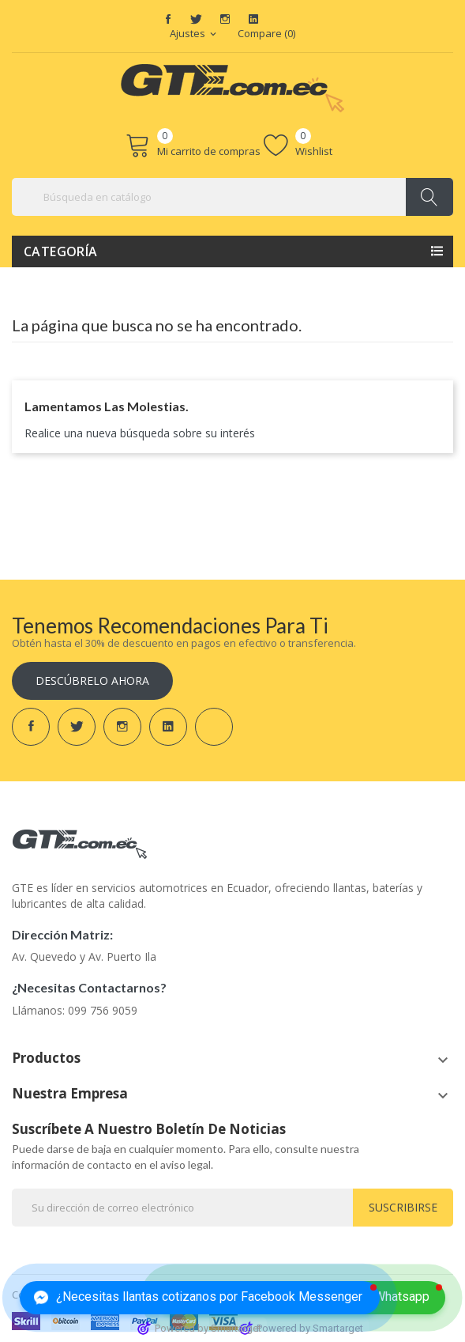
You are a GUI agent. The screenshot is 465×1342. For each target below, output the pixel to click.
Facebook (168, 19)
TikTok (282, 19)
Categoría (61, 251)
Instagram (225, 19)
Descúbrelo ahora (92, 680)
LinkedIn (253, 19)
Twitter (196, 19)
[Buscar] (232, 197)
